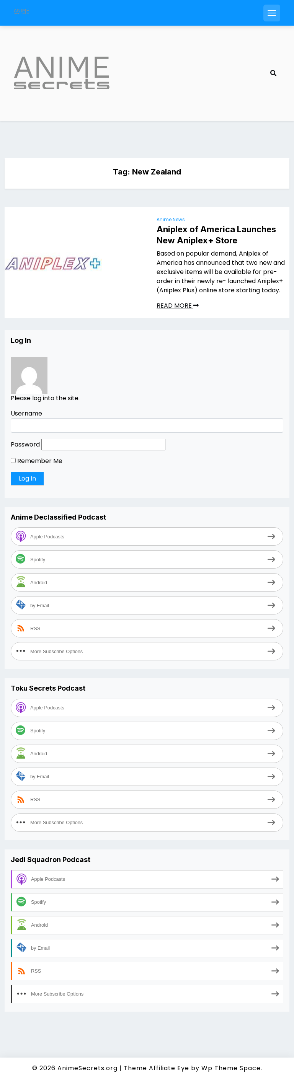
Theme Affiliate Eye (156, 1068)
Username (26, 413)
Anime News (171, 219)
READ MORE (178, 305)
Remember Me (36, 460)
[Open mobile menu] (271, 13)
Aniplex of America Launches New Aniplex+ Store (216, 234)
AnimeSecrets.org (87, 1068)
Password (25, 444)
